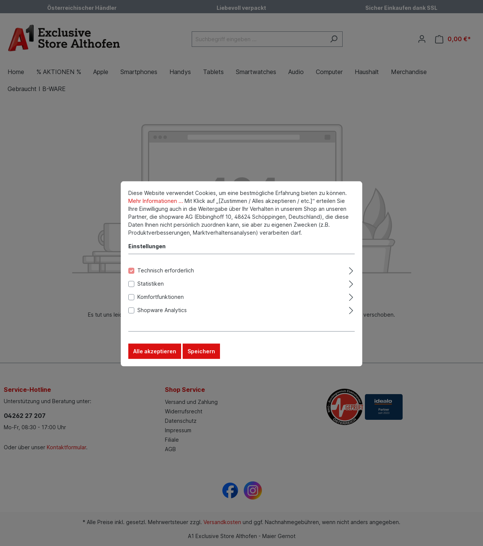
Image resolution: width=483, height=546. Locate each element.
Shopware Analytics (162, 319)
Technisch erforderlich (165, 280)
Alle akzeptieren (154, 360)
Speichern (201, 360)
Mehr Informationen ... (155, 210)
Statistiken (150, 293)
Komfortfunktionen (160, 306)
